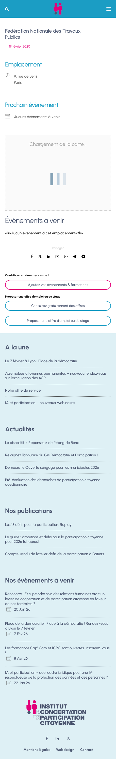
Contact (86, 750)
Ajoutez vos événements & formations (58, 285)
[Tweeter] (40, 256)
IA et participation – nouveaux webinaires (40, 404)
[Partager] (32, 256)
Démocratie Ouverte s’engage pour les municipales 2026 (52, 467)
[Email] (57, 256)
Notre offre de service (23, 390)
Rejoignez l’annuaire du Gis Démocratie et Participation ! (51, 455)
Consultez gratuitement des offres (58, 306)
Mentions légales (36, 750)
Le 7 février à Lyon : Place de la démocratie (41, 361)
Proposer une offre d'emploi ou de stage (58, 321)
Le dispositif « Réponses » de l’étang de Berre (42, 442)
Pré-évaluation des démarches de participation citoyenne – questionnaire (54, 483)
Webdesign (65, 750)
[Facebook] (47, 738)
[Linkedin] (57, 738)
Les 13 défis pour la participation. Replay (38, 524)
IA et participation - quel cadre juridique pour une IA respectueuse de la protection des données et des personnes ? (56, 675)
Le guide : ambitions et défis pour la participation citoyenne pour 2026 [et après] (54, 539)
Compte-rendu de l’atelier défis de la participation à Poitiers (54, 554)
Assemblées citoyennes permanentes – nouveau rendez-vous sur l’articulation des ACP (55, 375)
